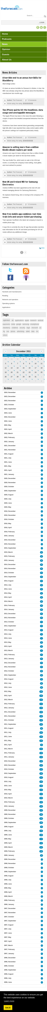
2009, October (9, 818)
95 (41, 659)
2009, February (9, 851)
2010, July (7, 781)
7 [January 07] (35, 381)
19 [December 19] (5, 372)
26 (41, 560)
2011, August (8, 728)
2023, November (10, 401)
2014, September (10, 577)
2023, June (8, 413)
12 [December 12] (5, 368)
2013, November (10, 618)
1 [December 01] (23, 359)
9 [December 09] (29, 363)
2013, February (9, 654)
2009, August (8, 827)
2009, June (8, 835)
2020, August (8, 495)
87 (41, 667)
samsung (25, 324)
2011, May (7, 740)
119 (41, 724)
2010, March (8, 798)
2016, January (9, 536)
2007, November (10, 912)
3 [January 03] (11, 381)
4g (4, 331)
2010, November (10, 765)
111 (41, 777)
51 (41, 593)
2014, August (8, 581)
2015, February (9, 556)
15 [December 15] (23, 368)
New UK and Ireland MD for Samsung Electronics (20, 183)
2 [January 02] (5, 381)
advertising (20, 331)
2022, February (9, 437)
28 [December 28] (17, 377)
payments (6, 324)
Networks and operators (10, 299)
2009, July (7, 831)
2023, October (9, 405)
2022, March (8, 433)
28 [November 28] (5, 359)
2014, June (8, 589)
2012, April (8, 695)
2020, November (10, 482)
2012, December (9, 663)
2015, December (9, 540)
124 (41, 732)
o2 (40, 328)
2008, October (9, 867)
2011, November (10, 716)
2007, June (8, 933)
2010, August (8, 777)
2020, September (10, 491)
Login (41, 22)
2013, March (8, 650)
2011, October (9, 720)
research (33, 320)
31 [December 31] (35, 377)
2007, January (9, 953)
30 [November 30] (17, 359)
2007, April (8, 941)
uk (13, 320)
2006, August (8, 974)
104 (41, 798)
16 (41, 552)
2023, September (10, 409)
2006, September (10, 970)
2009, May (7, 839)
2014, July (7, 585)
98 (41, 671)
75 (41, 634)
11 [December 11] (41, 363)
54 (41, 573)
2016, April (8, 527)
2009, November (10, 814)
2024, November (10, 392)
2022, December (9, 417)
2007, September (10, 921)
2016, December (9, 511)
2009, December (9, 810)
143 (41, 806)
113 (41, 704)
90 (41, 728)
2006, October (9, 966)
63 (41, 601)
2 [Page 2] (25, 252)
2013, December (9, 614)
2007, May (7, 937)
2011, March (8, 749)
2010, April (8, 794)
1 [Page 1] (21, 252)
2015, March (8, 552)
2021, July (7, 458)
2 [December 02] (29, 359)
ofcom (5, 335)
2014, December (9, 564)
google (18, 324)
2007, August (8, 925)
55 (41, 597)
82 (41, 745)
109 (41, 716)
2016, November (10, 515)
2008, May (7, 888)
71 (41, 622)
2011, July (7, 732)
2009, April (8, 843)
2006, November (10, 962)
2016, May (7, 523)
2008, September (10, 872)
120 (41, 736)
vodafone (15, 328)
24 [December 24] (35, 372)
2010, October (9, 769)
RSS (42, 248)
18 (41, 556)
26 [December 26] (5, 377)
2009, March (8, 847)
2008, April (8, 892)
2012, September (10, 675)
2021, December (9, 445)
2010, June (8, 786)
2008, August (8, 876)
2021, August (8, 454)
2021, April (8, 470)
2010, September (10, 773)
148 (41, 822)
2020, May (7, 507)
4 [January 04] (17, 381)
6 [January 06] (29, 381)
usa (8, 331)
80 (41, 687)
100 (41, 695)
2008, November (10, 863)
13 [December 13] (11, 368)
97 (41, 654)
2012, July (7, 683)
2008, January (9, 904)
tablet (28, 331)
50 (41, 589)
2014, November (10, 568)
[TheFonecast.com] (11, 8)
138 (41, 753)
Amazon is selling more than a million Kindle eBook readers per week (21, 148)
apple (27, 320)
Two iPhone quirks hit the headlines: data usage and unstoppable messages (23, 111)
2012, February (9, 704)
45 (41, 568)
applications (19, 320)
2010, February (9, 802)
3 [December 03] (35, 359)
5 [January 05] (23, 381)
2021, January (9, 474)
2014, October (9, 573)
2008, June (8, 884)
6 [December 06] (11, 363)
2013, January (9, 659)
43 (41, 585)
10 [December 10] (35, 363)
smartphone (34, 324)
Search (45, 16)
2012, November (10, 667)
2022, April (8, 429)
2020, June (8, 503)
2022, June (8, 421)
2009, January (9, 855)
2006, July (7, 978)
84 (41, 609)
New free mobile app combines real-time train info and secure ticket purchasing (22, 215)
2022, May (7, 425)
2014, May (7, 593)
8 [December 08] (23, 363)
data (32, 331)
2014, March (8, 601)
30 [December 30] (29, 377)
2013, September (10, 626)
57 (41, 630)
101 (41, 749)
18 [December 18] (41, 368)
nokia (13, 324)
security (22, 328)
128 (41, 786)
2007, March (8, 945)
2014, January (9, 609)
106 (41, 712)
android (40, 320)
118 (41, 761)
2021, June (8, 462)
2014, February (9, 605)
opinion (6, 320)
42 (41, 577)
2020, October (9, 486)
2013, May (7, 642)
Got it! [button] (8, 1007)
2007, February (9, 949)
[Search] (34, 15)
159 (41, 831)
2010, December (9, 761)
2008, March (8, 896)
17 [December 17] (35, 368)
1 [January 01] (41, 377)
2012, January (9, 708)
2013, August (8, 630)
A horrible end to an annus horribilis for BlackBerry (22, 79)
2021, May (7, 466)
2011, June (8, 736)
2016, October (9, 519)
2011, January (9, 757)
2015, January (9, 560)
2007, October (9, 917)
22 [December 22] (23, 372)
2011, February (9, 753)
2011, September (10, 724)
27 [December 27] (11, 377)
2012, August (8, 679)
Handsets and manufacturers (11, 292)
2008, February (9, 900)
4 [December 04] (41, 359)
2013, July (7, 634)
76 (41, 626)
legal (28, 328)
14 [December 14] (17, 368)
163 (41, 847)
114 (41, 790)
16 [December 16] (29, 368)
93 (41, 827)
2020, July (7, 499)
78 (41, 605)
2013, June (8, 638)
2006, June (8, 982)
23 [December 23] (29, 372)
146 (41, 814)
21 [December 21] (17, 372)
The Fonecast (17, 100)
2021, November (10, 450)
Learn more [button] (9, 1001)
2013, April (8, 646)
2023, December (9, 396)
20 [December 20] (11, 372)
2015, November (10, 544)
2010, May (7, 790)
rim (37, 331)
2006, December (9, 958)
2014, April (8, 597)
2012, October (9, 671)
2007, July (7, 929)
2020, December (9, 478)
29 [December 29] (23, 377)
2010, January (9, 806)
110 (41, 699)
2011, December (9, 712)
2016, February (9, 532)
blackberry (6, 328)
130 (41, 720)
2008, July (7, 880)
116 (41, 757)
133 (41, 691)
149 (41, 818)
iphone (13, 331)
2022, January (9, 441)
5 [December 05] (5, 363)
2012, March (8, 699)
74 (41, 646)
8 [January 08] (41, 381)
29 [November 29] (11, 359)
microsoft (35, 328)
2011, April (8, 745)
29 (41, 855)
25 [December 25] (41, 372)
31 (41, 581)
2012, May (7, 691)
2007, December (9, 908)
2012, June (8, 687)
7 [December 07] (17, 363)
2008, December (9, 859)
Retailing (5, 296)
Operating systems (8, 303)
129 (41, 708)
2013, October (9, 622)
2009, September (10, 822)
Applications (6, 307)
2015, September (10, 548)
